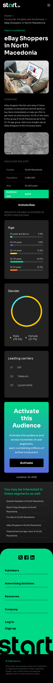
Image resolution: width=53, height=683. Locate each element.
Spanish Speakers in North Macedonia (25, 501)
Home (7, 15)
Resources (12, 596)
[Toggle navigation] (48, 5)
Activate (26, 463)
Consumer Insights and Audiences (24, 19)
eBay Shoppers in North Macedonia (23, 525)
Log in (9, 622)
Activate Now (26, 204)
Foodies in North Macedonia (20, 517)
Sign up (10, 628)
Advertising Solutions (19, 583)
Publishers (12, 570)
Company (11, 609)
